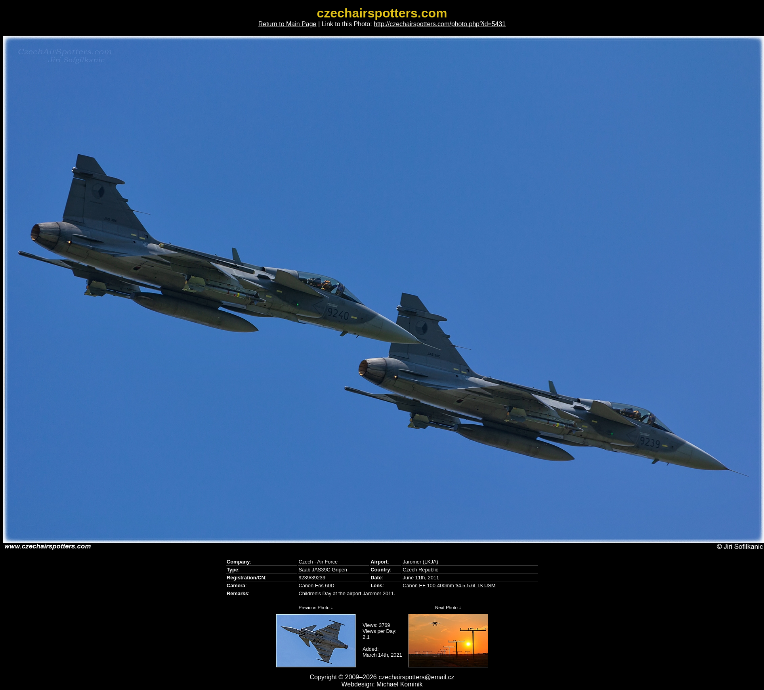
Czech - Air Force (318, 562)
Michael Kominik (399, 684)
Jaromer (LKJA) (420, 562)
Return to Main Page (287, 24)
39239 (318, 578)
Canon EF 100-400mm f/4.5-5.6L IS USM (449, 585)
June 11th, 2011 (421, 578)
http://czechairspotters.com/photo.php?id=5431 (440, 24)
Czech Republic (420, 570)
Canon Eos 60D (316, 585)
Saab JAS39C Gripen (322, 570)
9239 (303, 578)
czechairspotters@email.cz (416, 677)
